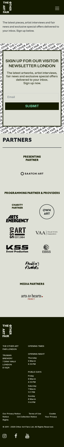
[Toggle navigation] (57, 8)
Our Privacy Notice (12, 413)
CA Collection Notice (27, 417)
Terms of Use (35, 413)
